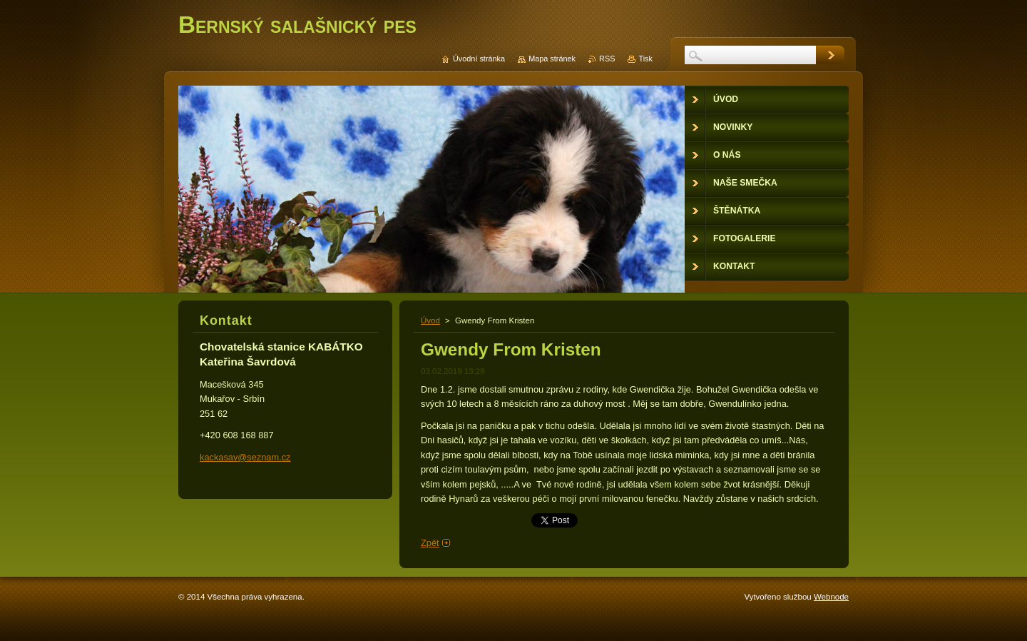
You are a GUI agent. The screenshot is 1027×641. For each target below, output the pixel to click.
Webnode (831, 596)
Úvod (430, 320)
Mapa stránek (552, 58)
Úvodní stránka (479, 58)
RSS (607, 58)
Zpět (430, 542)
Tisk (645, 58)
